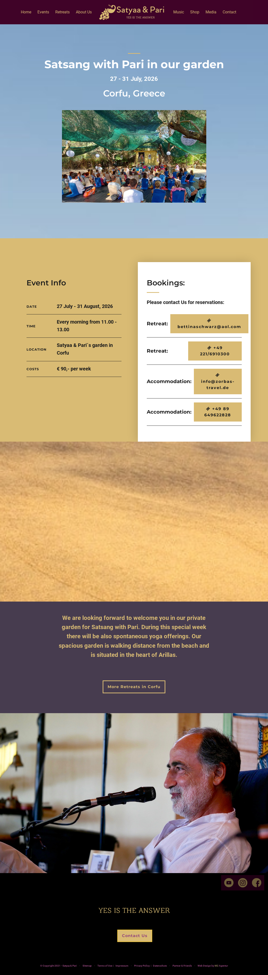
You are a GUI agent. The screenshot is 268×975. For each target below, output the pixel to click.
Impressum (122, 966)
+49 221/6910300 (215, 351)
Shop (194, 12)
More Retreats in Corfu (134, 686)
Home (26, 12)
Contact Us (135, 936)
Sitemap (87, 966)
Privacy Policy (142, 966)
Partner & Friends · (194, 966)
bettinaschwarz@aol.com (209, 323)
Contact (229, 12)
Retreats (62, 12)
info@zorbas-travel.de (218, 381)
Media (211, 12)
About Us (84, 12)
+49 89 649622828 (217, 412)
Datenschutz (160, 966)
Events (43, 12)
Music (178, 12)
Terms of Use (104, 966)
